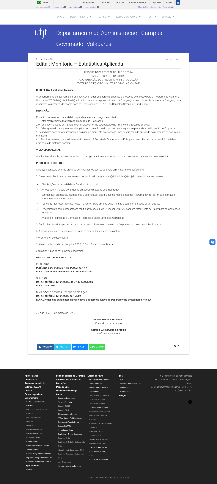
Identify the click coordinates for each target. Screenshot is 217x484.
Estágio (166, 16)
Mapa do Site (143, 7)
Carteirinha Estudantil (97, 400)
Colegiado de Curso (65, 438)
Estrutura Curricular (65, 402)
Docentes (29, 469)
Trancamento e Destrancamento (101, 424)
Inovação (29, 422)
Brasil (42, 2)
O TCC (122, 380)
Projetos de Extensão (34, 434)
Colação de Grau (95, 436)
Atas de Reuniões (32, 450)
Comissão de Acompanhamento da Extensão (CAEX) (35, 383)
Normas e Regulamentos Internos (39, 454)
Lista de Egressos (64, 462)
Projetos (29, 406)
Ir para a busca (75, 7)
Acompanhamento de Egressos (69, 466)
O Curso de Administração (67, 414)
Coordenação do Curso (66, 398)
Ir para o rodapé (92, 7)
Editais (177, 59)
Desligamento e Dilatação (98, 440)
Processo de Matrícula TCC (130, 384)
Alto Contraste (155, 7)
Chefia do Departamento (35, 402)
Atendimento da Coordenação (100, 380)
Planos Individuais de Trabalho (37, 446)
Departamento (79, 16)
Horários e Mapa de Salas (98, 388)
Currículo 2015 (63, 410)
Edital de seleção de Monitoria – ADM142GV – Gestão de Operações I (70, 379)
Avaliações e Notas (96, 432)
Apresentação (31, 376)
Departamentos (32, 465)
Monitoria (30, 426)
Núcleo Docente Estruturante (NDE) (71, 450)
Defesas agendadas (34, 394)
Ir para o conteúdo (42, 7)
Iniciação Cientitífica (34, 418)
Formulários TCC (126, 388)
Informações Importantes (98, 460)
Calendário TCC (126, 392)
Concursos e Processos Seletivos (38, 462)
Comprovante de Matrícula (99, 396)
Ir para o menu (59, 7)
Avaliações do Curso (65, 430)
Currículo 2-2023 (64, 406)
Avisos (169, 59)
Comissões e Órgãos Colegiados (70, 434)
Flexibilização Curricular (98, 416)
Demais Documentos (97, 404)
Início (60, 16)
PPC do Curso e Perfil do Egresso (70, 418)
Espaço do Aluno (126, 16)
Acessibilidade (168, 7)
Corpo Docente (32, 442)
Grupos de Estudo (33, 438)
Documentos (94, 392)
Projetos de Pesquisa (34, 430)
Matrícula (92, 420)
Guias (91, 455)
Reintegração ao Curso (97, 444)
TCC (149, 16)
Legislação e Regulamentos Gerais (39, 458)
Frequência (93, 428)
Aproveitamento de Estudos (99, 412)
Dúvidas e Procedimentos (98, 408)
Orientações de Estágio (67, 390)
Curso (102, 16)
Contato (28, 390)
